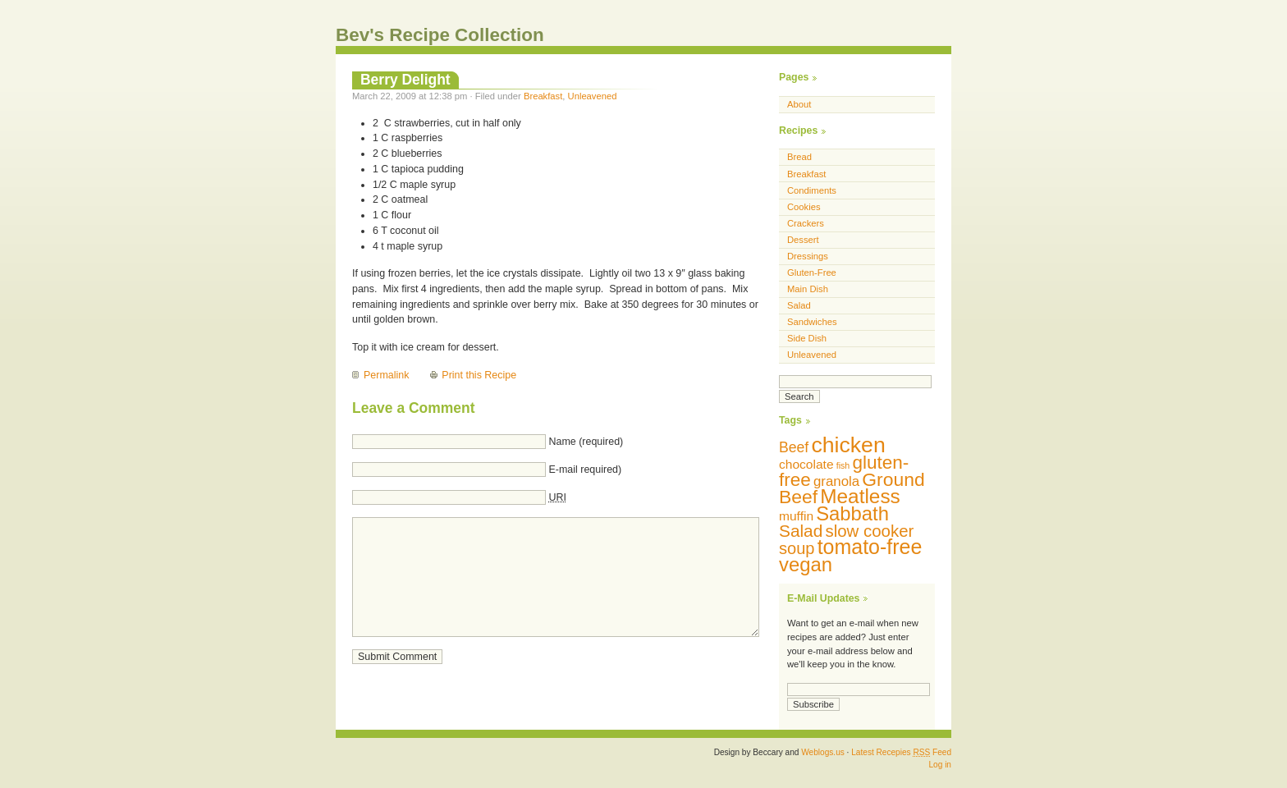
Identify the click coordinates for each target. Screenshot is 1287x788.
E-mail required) (584, 469)
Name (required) (585, 441)
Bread (799, 157)
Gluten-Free (811, 272)
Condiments (811, 190)
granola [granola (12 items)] (836, 481)
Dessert (803, 240)
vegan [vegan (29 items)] (805, 564)
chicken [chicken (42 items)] (848, 445)
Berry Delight (405, 79)
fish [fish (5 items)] (843, 465)
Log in (939, 764)
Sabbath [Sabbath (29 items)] (852, 513)
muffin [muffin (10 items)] (796, 516)
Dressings (807, 256)
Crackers (805, 223)
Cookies (804, 207)
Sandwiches (812, 322)
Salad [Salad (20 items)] (800, 530)
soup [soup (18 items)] (797, 548)
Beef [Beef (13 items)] (793, 447)
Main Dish (807, 289)
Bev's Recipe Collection (440, 35)
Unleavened (592, 96)
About (799, 104)
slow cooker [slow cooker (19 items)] (869, 530)
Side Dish (807, 338)
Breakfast (543, 96)
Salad (799, 305)
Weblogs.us (823, 752)
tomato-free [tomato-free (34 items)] (870, 546)
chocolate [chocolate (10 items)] (806, 464)
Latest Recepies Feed (901, 752)
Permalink (386, 375)
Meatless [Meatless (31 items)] (860, 496)
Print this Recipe (479, 375)
